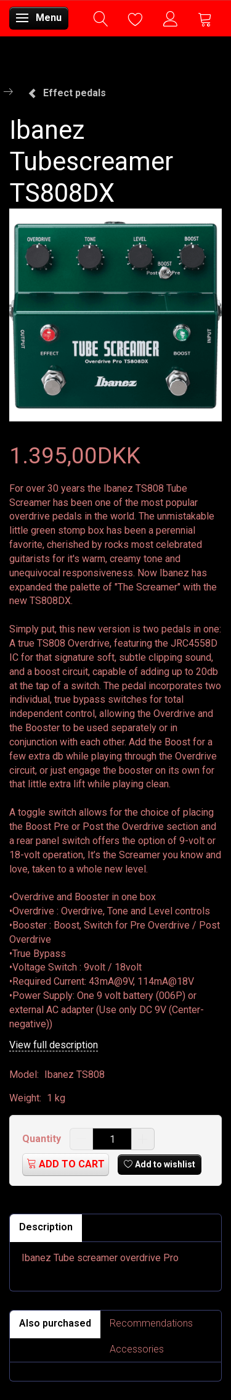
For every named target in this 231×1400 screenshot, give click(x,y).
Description (46, 1227)
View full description (53, 1045)
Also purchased (55, 1323)
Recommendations (151, 1323)
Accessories (137, 1349)
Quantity (42, 1139)
